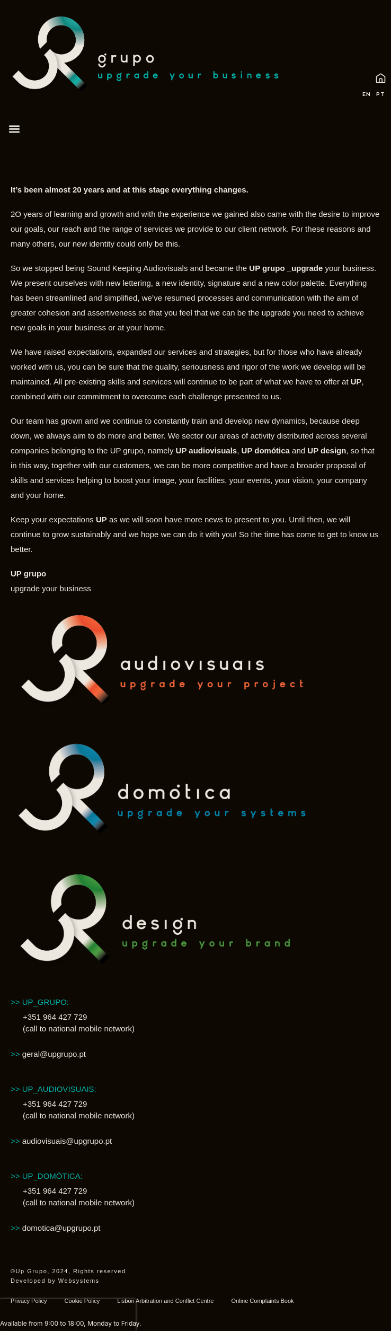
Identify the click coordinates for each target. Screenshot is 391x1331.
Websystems (79, 1280)
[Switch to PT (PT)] (378, 93)
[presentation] (68, 1315)
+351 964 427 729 (55, 1016)
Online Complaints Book (263, 1301)
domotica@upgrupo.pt (61, 1227)
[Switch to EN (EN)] (364, 93)
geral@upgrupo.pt (48, 1053)
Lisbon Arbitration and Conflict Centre (165, 1301)
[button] (14, 128)
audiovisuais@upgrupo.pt (61, 1140)
